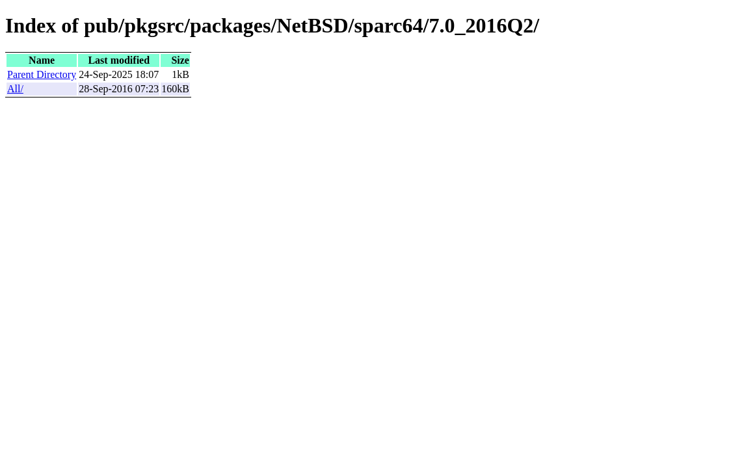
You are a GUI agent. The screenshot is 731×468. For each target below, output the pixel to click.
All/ (15, 88)
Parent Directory (41, 74)
